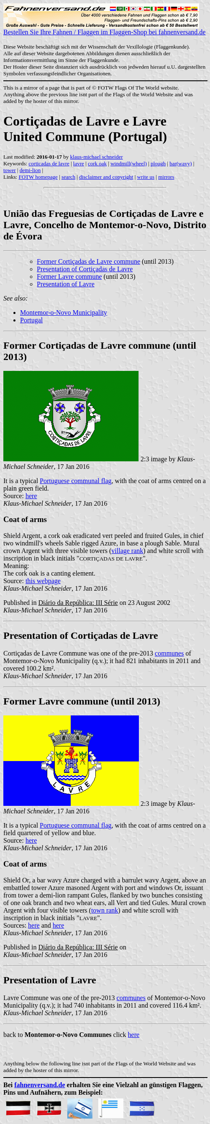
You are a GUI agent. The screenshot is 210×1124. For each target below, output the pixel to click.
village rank (127, 550)
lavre (78, 163)
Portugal (31, 320)
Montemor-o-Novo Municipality (63, 312)
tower (9, 170)
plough (158, 163)
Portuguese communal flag (76, 480)
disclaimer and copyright (106, 177)
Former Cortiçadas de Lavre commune (88, 261)
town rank (104, 910)
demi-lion (30, 170)
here (31, 495)
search (68, 177)
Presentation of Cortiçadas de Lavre (85, 269)
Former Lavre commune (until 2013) (81, 701)
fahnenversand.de (39, 1084)
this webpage (43, 580)
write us (146, 177)
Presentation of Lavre (66, 284)
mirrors (166, 177)
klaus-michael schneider (96, 157)
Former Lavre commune (69, 276)
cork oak (97, 163)
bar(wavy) (180, 163)
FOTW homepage (37, 177)
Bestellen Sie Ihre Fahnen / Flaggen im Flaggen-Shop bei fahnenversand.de (104, 29)
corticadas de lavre (48, 163)
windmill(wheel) (128, 163)
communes (169, 653)
